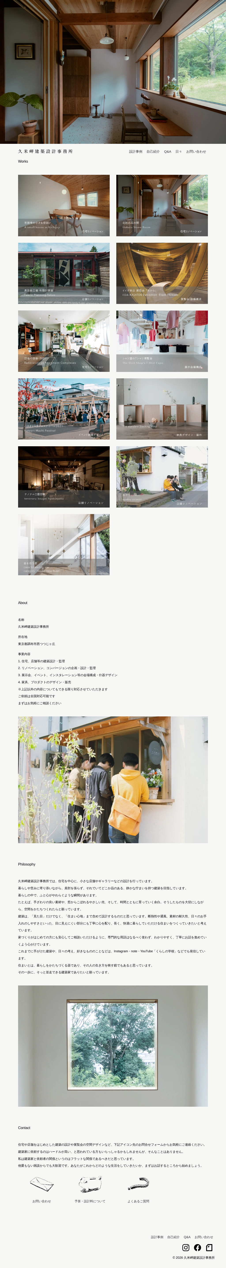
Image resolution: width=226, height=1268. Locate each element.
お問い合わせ (196, 151)
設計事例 (135, 151)
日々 (178, 151)
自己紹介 (153, 151)
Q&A (167, 151)
